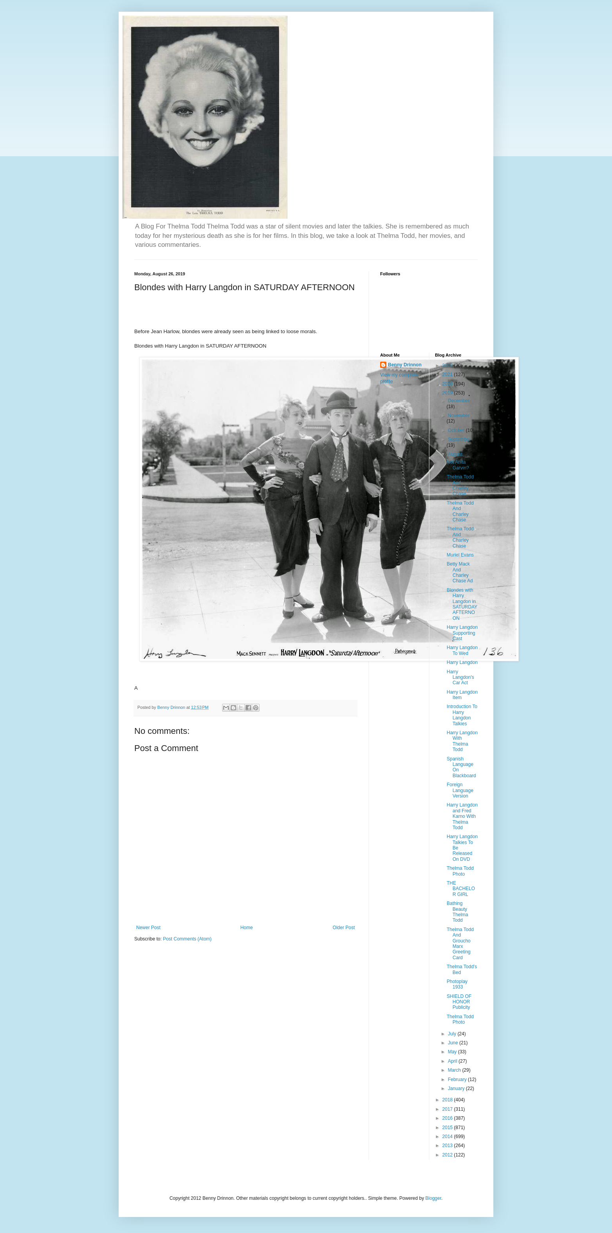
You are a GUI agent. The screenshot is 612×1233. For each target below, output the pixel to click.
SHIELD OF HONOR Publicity (459, 1002)
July (452, 1034)
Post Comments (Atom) (187, 939)
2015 (448, 1127)
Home (246, 927)
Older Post (344, 927)
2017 (448, 1109)
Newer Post (148, 927)
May (453, 1052)
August (456, 454)
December (458, 400)
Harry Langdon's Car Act (460, 677)
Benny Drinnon (405, 365)
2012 (448, 1155)
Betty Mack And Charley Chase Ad (460, 572)
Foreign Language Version (460, 790)
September (459, 439)
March (455, 1070)
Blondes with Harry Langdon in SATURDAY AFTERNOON (462, 604)
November (458, 415)
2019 (448, 393)
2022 (448, 365)
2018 (448, 1100)
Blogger (433, 1198)
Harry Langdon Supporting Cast (462, 633)
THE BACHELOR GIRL (461, 888)
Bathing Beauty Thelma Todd (457, 912)
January (457, 1088)
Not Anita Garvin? (458, 464)
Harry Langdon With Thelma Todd (462, 741)
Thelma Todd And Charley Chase (460, 485)
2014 (448, 1136)
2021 (448, 374)
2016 (448, 1118)
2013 (448, 1145)
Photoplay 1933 (457, 984)
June (453, 1043)
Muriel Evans (460, 555)
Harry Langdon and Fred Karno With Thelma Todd (462, 816)
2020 (448, 384)
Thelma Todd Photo (460, 870)
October (457, 430)
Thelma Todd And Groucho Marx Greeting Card (460, 943)
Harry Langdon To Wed (462, 650)
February (458, 1079)
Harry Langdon (462, 662)
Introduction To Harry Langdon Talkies (462, 715)
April (453, 1061)
